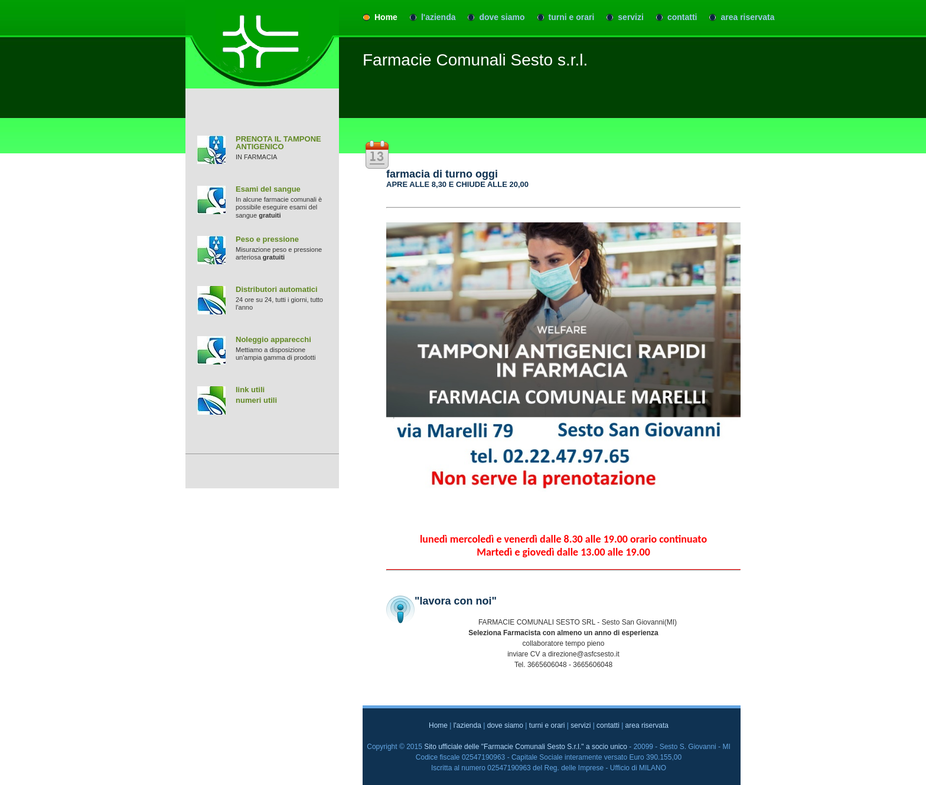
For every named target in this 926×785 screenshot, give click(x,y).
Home (385, 17)
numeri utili (256, 400)
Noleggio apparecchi (273, 339)
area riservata (747, 17)
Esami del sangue (268, 189)
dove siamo (501, 17)
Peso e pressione (267, 239)
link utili (250, 389)
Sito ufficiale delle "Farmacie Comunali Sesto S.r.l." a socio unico (525, 747)
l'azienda (438, 17)
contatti (682, 17)
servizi (631, 17)
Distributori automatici (277, 289)
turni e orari (572, 17)
